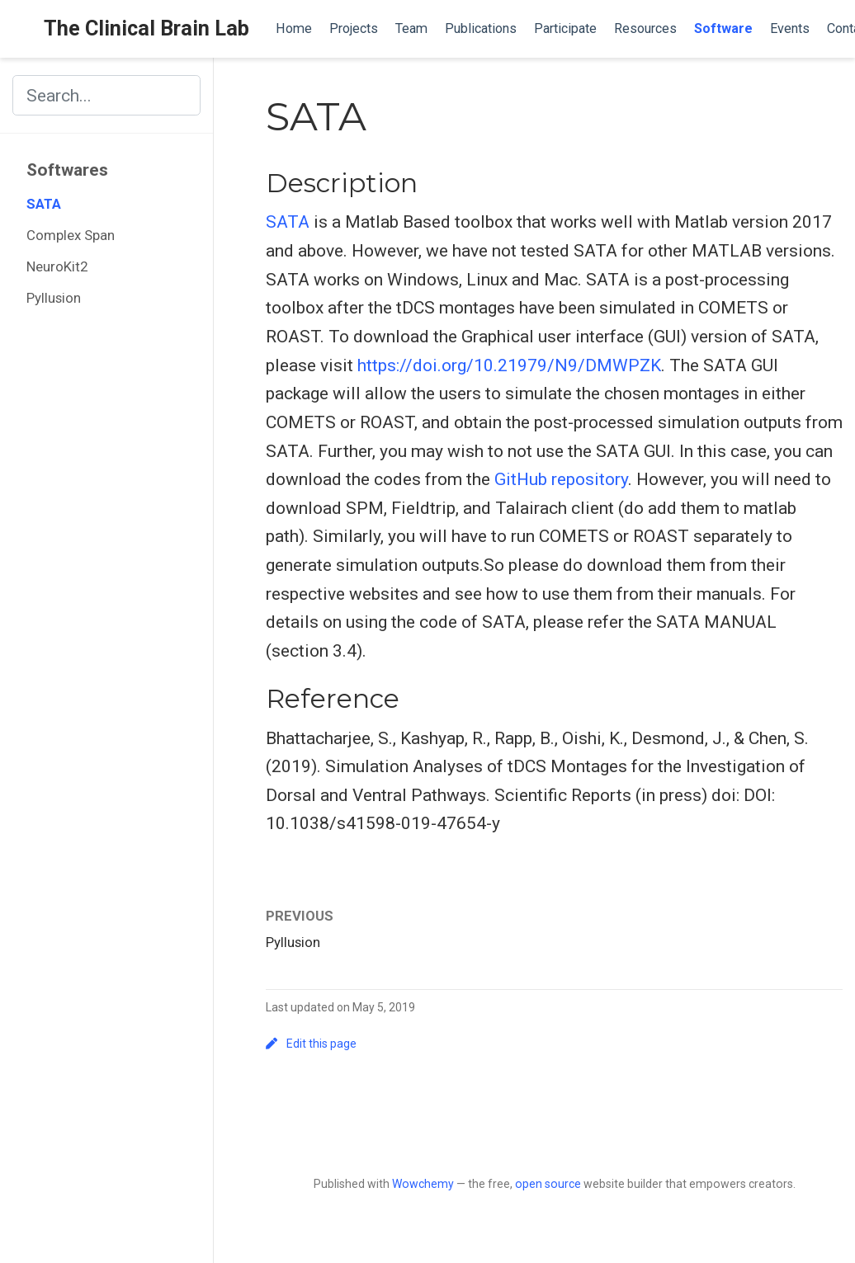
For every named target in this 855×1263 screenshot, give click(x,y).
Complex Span (70, 235)
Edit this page (311, 1043)
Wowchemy (423, 1183)
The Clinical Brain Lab (146, 28)
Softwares (67, 170)
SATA (43, 204)
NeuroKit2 (56, 266)
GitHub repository (561, 479)
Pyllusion (53, 298)
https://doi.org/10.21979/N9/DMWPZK (509, 365)
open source (548, 1183)
